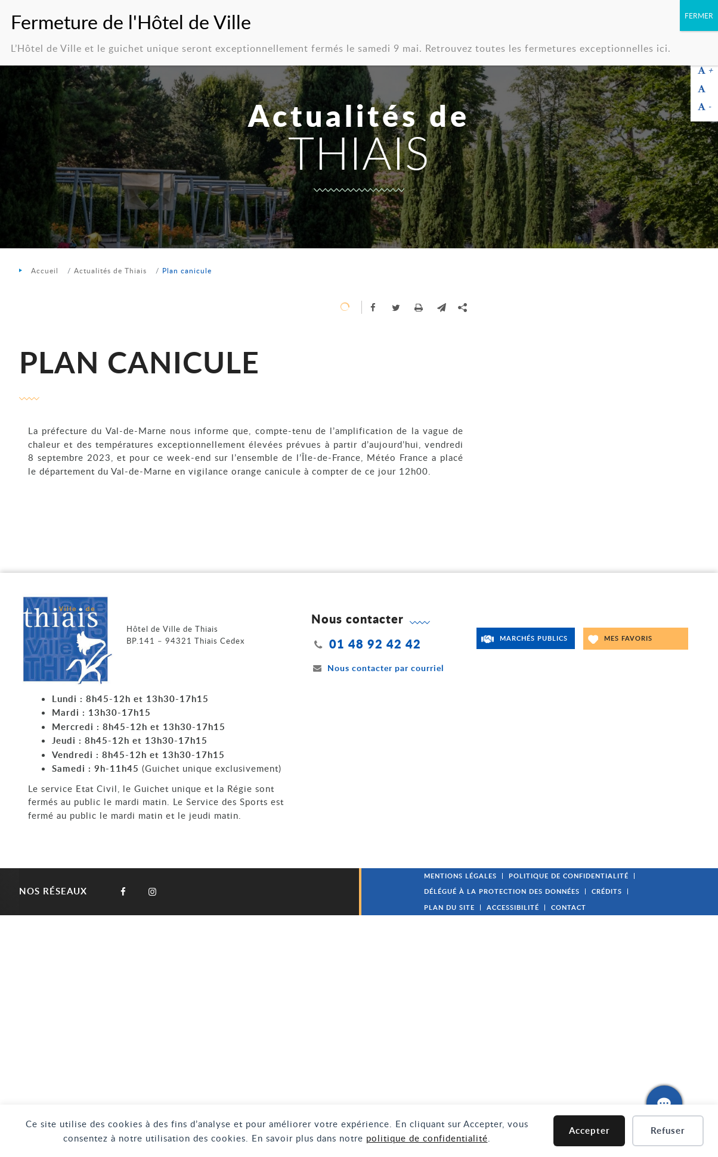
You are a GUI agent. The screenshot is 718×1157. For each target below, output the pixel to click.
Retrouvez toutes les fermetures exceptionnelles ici (546, 48)
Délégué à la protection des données (502, 891)
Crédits (607, 891)
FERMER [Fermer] (699, 15)
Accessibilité (513, 907)
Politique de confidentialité (569, 875)
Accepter (589, 1130)
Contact (568, 907)
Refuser (668, 1130)
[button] (441, 307)
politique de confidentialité (427, 1138)
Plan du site (449, 907)
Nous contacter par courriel (377, 667)
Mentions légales (460, 875)
